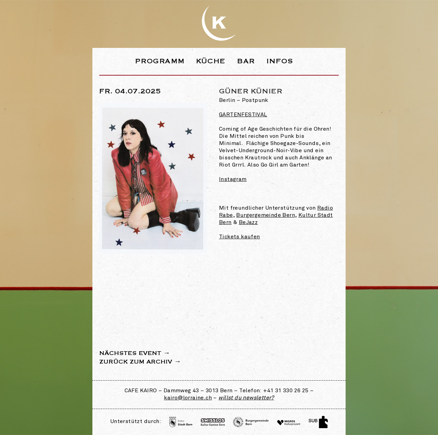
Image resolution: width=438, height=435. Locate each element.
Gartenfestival (243, 114)
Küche (211, 61)
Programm (159, 61)
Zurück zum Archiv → (140, 361)
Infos (279, 61)
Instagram (233, 179)
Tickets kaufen (239, 237)
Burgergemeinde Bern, (266, 215)
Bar (246, 61)
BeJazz (248, 222)
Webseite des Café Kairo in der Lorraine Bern (219, 23)
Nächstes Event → (134, 353)
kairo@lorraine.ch (188, 398)
